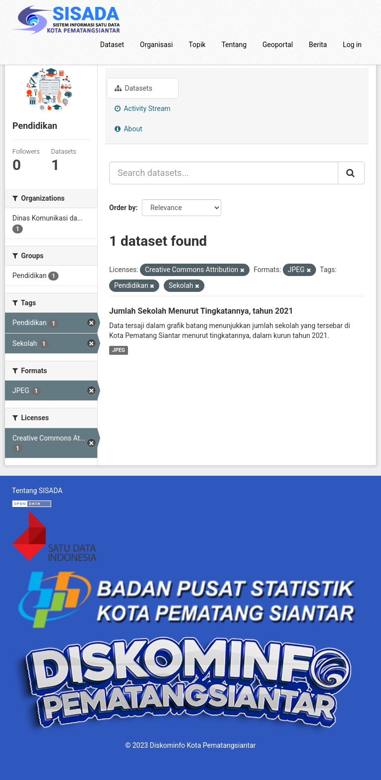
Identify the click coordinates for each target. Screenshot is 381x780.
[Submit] (351, 173)
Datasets (133, 88)
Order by (122, 208)
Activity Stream (143, 108)
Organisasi (156, 45)
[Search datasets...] (223, 173)
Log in (352, 45)
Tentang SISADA (37, 491)
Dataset (112, 45)
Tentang (234, 45)
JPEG (118, 350)
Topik (197, 45)
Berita (318, 45)
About (128, 129)
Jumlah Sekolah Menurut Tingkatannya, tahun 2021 (201, 311)
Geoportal (277, 45)
